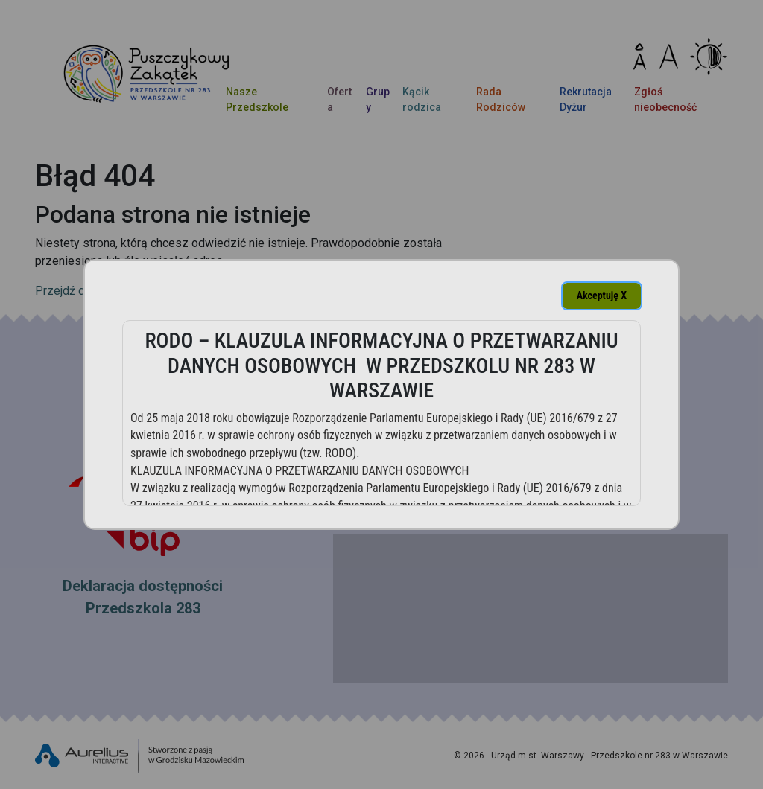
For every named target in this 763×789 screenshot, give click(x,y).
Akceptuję (602, 295)
